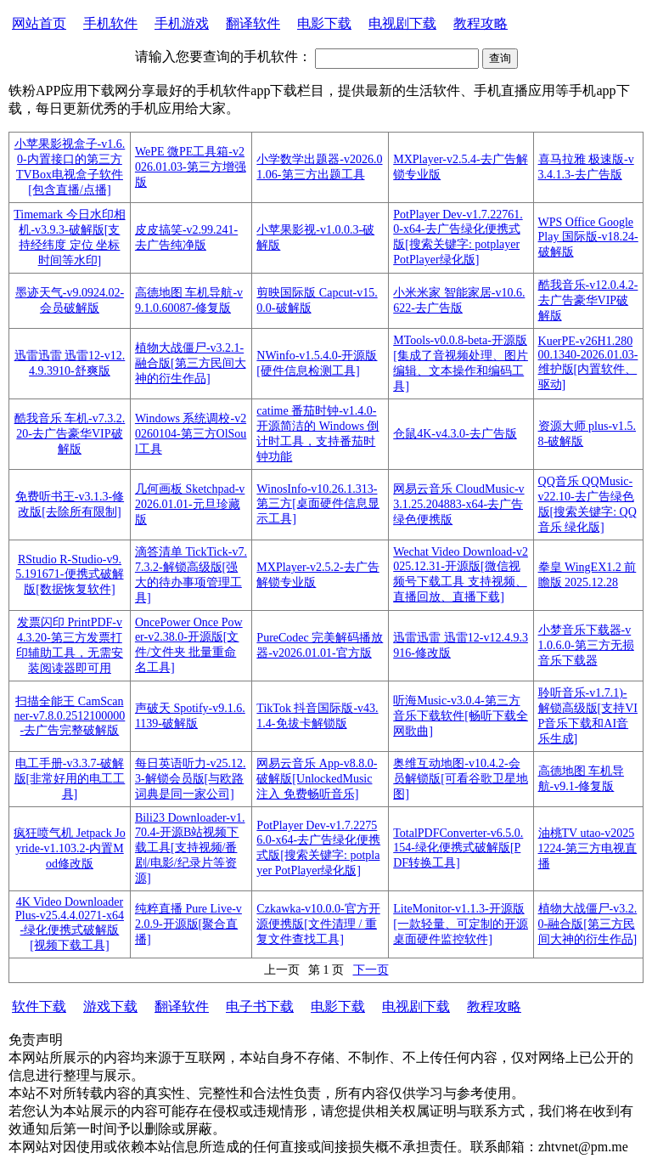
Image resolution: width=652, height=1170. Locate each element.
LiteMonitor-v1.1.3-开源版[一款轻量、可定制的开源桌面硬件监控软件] (460, 924)
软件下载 (39, 1006)
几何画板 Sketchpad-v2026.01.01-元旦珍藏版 (189, 504)
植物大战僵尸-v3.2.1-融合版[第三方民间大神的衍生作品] (190, 363)
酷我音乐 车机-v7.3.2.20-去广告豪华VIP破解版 (70, 433)
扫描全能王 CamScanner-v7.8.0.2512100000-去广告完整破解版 (70, 716)
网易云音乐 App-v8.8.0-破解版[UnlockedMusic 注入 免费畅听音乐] (316, 778)
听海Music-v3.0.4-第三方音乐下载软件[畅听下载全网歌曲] (460, 716)
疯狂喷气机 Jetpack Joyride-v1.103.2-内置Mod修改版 (69, 848)
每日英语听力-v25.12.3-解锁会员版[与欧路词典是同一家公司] (190, 778)
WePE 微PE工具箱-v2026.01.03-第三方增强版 (190, 167)
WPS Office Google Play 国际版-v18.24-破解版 (588, 237)
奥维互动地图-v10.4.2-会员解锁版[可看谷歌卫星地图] (460, 778)
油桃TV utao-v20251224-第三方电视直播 (588, 848)
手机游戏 (182, 23)
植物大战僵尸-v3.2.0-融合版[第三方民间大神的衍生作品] (588, 924)
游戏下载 (110, 1006)
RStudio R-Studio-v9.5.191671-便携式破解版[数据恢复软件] (69, 574)
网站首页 (39, 23)
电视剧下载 (402, 23)
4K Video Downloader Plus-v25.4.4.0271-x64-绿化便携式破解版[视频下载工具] (69, 924)
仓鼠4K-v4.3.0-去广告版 (454, 433)
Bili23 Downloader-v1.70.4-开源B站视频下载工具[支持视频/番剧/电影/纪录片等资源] (190, 848)
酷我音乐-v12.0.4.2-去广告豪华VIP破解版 (588, 300)
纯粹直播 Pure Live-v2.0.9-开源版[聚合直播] (188, 924)
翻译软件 (253, 23)
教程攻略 (480, 23)
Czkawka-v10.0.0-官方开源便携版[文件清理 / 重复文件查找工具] (317, 924)
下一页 (371, 970)
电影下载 (324, 23)
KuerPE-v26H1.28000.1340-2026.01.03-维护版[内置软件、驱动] (588, 363)
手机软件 (110, 23)
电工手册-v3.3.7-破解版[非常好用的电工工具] (70, 778)
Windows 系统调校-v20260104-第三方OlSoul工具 (190, 433)
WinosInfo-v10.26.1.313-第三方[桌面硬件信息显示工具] (317, 504)
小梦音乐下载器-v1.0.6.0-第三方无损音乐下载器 (586, 645)
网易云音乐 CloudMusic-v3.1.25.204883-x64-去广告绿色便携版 (458, 504)
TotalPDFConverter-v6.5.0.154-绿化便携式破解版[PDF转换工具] (458, 848)
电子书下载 (260, 1006)
